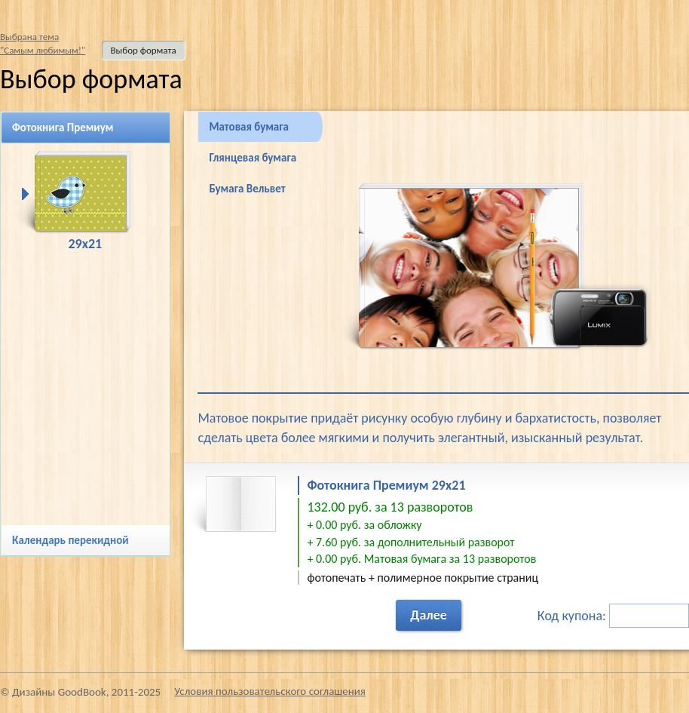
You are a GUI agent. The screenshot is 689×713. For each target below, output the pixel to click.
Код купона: (613, 616)
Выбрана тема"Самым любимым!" (42, 43)
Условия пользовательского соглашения (270, 691)
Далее (428, 615)
